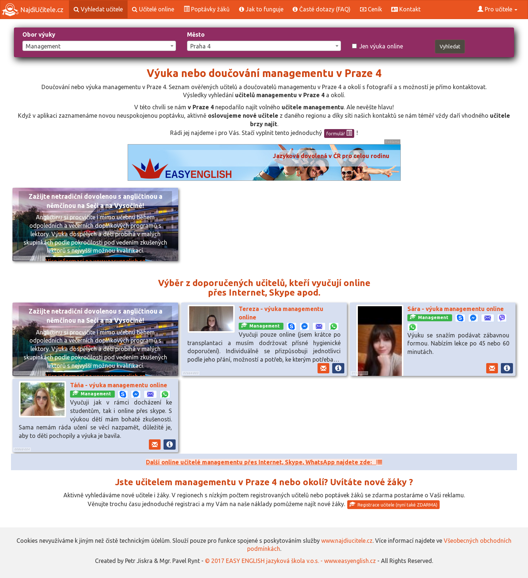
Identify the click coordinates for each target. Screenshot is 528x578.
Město (196, 34)
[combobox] (99, 46)
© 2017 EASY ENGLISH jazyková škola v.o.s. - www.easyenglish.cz (290, 560)
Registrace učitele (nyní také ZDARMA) (393, 504)
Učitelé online (153, 9)
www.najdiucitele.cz (347, 540)
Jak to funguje (261, 9)
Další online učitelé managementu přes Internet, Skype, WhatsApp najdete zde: (264, 462)
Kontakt (406, 9)
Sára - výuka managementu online (455, 309)
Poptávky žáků (207, 9)
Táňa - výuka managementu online (118, 385)
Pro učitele (497, 9)
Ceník (371, 9)
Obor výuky (38, 34)
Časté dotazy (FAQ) (322, 9)
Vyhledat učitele (98, 9)
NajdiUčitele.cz (32, 9)
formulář (339, 133)
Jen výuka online (377, 46)
